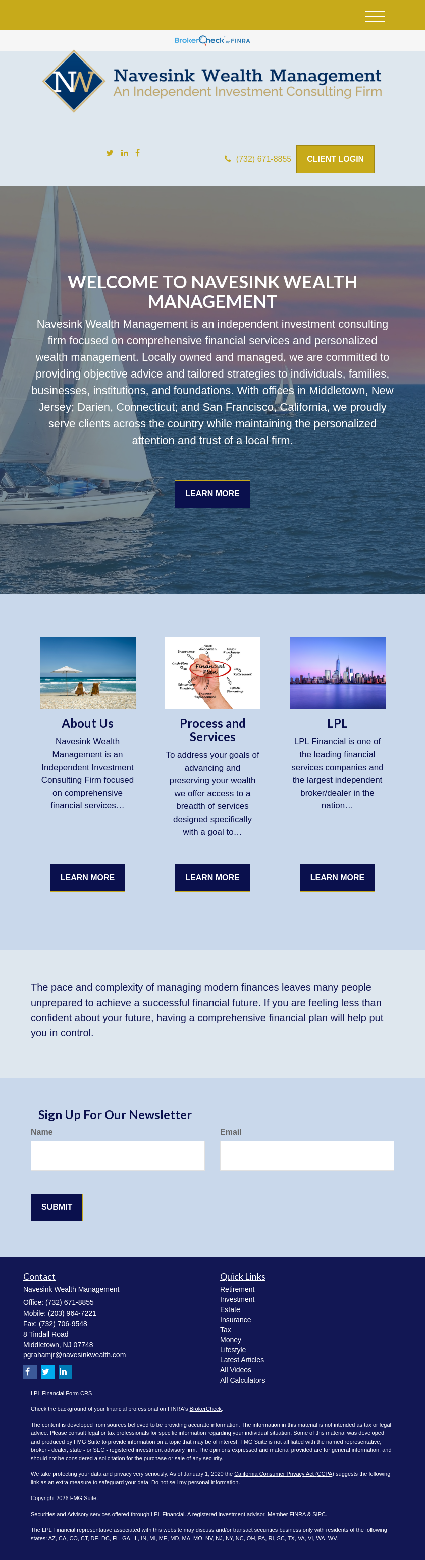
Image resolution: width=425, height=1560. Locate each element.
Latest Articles (242, 1360)
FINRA (297, 1514)
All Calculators (242, 1380)
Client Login (335, 159)
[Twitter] (110, 153)
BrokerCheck (206, 1409)
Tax (225, 1330)
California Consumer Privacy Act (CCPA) (284, 1474)
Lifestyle (233, 1350)
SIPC (319, 1514)
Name (42, 1132)
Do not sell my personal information (194, 1482)
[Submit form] (57, 1207)
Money (230, 1340)
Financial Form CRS (67, 1393)
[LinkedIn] (124, 153)
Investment (237, 1299)
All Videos (235, 1370)
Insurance (235, 1320)
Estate (230, 1309)
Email (231, 1132)
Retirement (237, 1289)
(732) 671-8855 (258, 159)
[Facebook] (137, 153)
